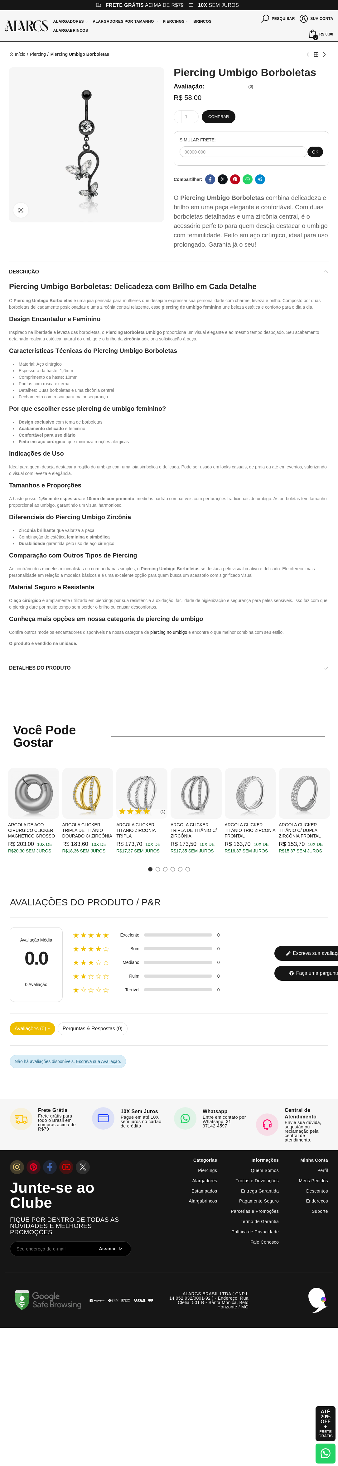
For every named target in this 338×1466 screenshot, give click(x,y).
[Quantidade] (186, 116)
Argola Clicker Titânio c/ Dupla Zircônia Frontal (300, 830)
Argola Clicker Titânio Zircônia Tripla (135, 830)
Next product (324, 54)
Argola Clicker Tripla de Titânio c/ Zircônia (194, 830)
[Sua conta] (317, 18)
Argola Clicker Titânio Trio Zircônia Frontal (250, 830)
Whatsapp (247, 179)
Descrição (24, 271)
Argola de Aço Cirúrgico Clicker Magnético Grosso (31, 830)
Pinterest (235, 179)
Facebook (210, 179)
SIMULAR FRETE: (198, 139)
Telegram (260, 179)
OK (315, 151)
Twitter (222, 179)
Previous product (308, 54)
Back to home (316, 54)
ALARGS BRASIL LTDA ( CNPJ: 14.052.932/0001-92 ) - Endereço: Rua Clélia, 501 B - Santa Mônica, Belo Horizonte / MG (209, 1300)
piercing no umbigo (168, 632)
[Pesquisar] (278, 18)
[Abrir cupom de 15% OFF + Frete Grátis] (326, 1423)
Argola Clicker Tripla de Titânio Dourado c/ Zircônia (87, 830)
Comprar (218, 116)
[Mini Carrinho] (320, 34)
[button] (150, 869)
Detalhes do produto (40, 668)
